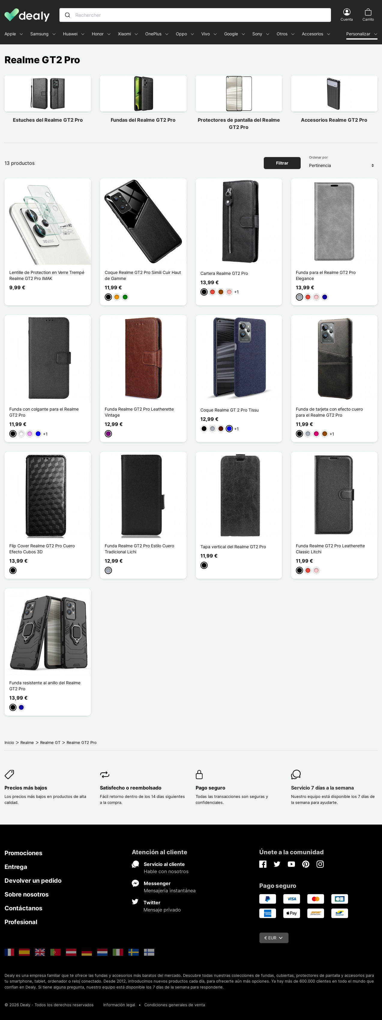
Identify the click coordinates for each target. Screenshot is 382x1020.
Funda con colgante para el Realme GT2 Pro (44, 412)
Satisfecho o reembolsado (130, 788)
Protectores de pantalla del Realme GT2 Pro (239, 123)
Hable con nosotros (166, 871)
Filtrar (282, 162)
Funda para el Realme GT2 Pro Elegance (326, 275)
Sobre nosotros (27, 894)
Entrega (16, 866)
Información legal (119, 1004)
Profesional (21, 922)
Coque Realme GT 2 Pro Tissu (229, 409)
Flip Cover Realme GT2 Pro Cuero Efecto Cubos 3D (42, 548)
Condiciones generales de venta (174, 1004)
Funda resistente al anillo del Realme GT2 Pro (44, 685)
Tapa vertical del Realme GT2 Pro (233, 546)
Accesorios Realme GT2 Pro (334, 120)
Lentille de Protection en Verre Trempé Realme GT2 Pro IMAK (46, 275)
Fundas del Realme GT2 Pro (143, 120)
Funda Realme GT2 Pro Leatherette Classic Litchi (330, 548)
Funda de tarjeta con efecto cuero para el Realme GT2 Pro (329, 412)
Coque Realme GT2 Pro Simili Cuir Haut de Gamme (143, 275)
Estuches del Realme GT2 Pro (48, 120)
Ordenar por (318, 157)
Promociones (23, 853)
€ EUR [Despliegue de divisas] (273, 937)
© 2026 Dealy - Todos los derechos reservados (49, 1004)
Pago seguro (210, 788)
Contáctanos (23, 908)
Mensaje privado (162, 910)
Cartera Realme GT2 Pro (224, 273)
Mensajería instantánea (170, 891)
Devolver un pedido (33, 880)
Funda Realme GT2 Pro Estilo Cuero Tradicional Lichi (139, 548)
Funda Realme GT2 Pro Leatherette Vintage (139, 412)
